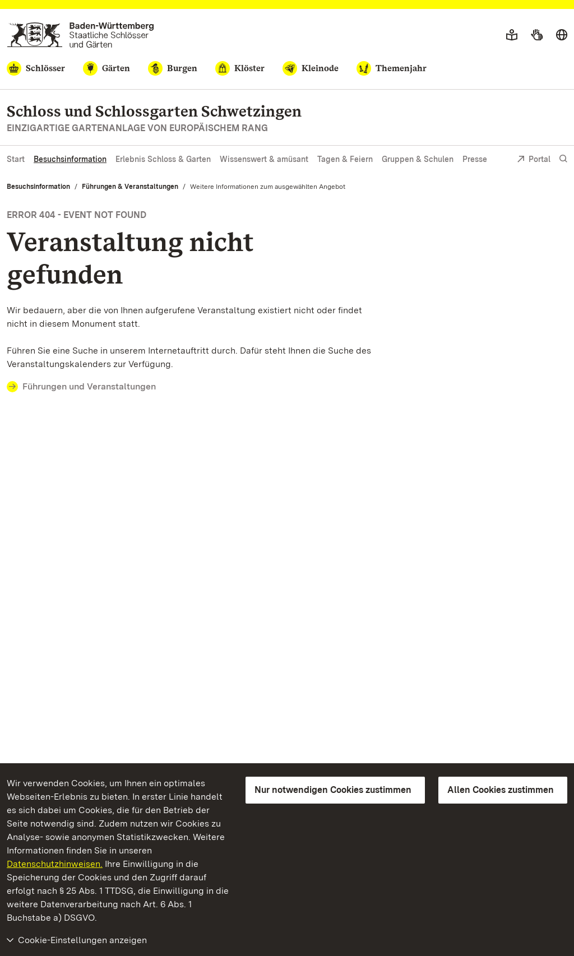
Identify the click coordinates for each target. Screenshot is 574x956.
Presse (474, 159)
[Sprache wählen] (562, 35)
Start (16, 159)
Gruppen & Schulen (417, 159)
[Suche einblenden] (563, 159)
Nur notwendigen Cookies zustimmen (332, 790)
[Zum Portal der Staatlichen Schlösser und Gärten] (80, 35)
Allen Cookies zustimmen (500, 790)
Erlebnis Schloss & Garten (163, 159)
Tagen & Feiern (345, 159)
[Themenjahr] (392, 68)
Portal (533, 160)
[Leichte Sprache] (512, 35)
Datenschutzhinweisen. (55, 863)
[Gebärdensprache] (536, 35)
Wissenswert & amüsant (264, 159)
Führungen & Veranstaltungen (130, 187)
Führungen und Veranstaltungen (89, 386)
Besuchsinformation (70, 159)
